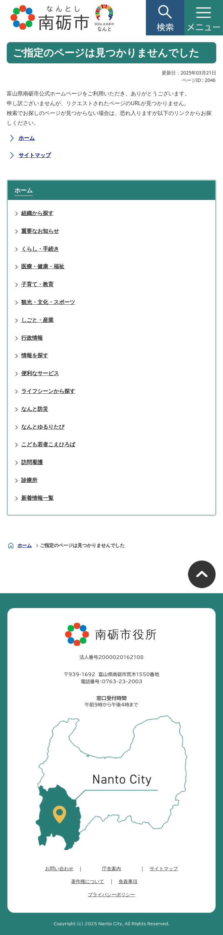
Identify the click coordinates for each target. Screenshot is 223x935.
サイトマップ (35, 155)
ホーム (27, 138)
